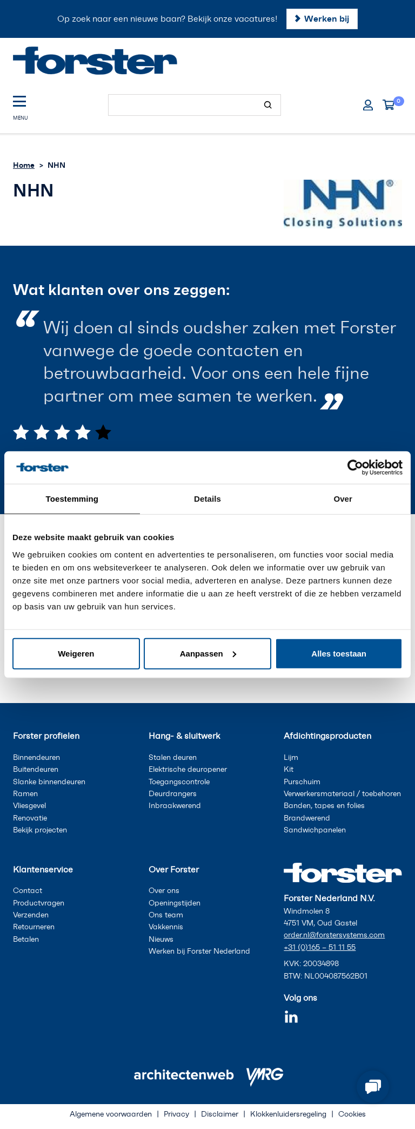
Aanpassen (208, 653)
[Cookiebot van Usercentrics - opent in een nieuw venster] (355, 468)
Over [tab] (342, 498)
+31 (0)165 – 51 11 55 (320, 947)
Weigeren (76, 653)
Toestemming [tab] (72, 498)
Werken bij (326, 18)
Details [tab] (207, 498)
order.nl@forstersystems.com (334, 935)
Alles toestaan (338, 653)
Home (24, 165)
